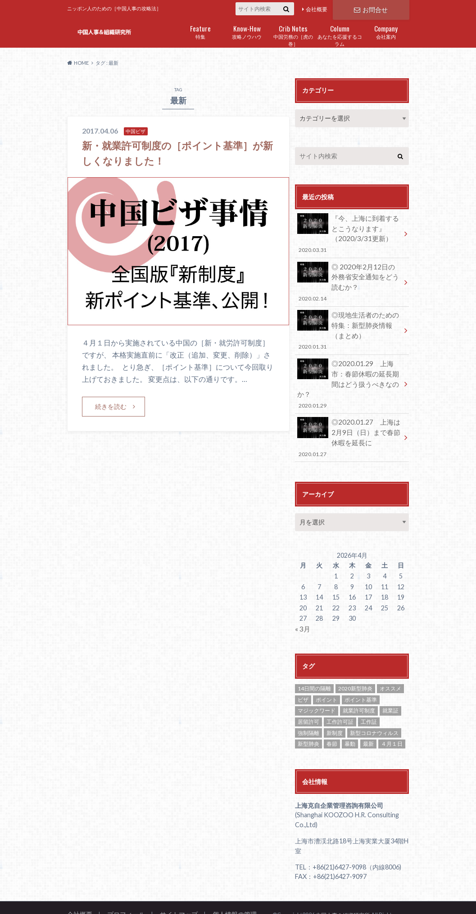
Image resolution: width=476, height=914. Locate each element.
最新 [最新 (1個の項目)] (368, 720)
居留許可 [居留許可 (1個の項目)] (308, 698)
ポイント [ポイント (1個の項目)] (326, 676)
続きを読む (111, 406)
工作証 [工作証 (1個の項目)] (369, 698)
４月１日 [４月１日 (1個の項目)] (392, 720)
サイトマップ (172, 891)
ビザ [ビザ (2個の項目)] (303, 676)
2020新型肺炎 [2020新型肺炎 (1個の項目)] (355, 665)
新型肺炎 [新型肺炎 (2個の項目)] (308, 720)
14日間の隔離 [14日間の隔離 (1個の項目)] (314, 665)
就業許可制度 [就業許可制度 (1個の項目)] (359, 687)
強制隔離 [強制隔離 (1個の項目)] (308, 709)
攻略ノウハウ (247, 31)
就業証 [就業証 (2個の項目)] (390, 687)
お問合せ (370, 9)
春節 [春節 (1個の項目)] (331, 720)
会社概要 (316, 9)
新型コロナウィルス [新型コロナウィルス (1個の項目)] (374, 709)
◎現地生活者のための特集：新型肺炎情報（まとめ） (349, 324)
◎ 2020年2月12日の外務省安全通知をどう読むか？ (349, 278)
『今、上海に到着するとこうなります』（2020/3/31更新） (349, 232)
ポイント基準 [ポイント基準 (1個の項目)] (361, 676)
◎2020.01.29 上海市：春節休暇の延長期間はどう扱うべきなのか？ (349, 370)
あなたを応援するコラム (340, 35)
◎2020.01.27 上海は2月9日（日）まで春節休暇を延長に (349, 416)
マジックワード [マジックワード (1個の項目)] (316, 687)
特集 (200, 31)
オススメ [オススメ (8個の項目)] (390, 665)
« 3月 (302, 605)
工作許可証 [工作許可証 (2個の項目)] (340, 698)
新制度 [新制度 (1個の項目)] (334, 709)
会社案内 (386, 31)
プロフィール (123, 891)
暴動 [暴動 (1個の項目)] (350, 720)
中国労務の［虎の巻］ (293, 35)
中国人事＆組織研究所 (345, 891)
